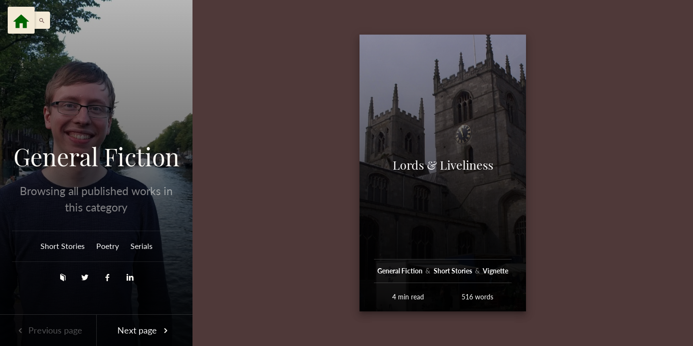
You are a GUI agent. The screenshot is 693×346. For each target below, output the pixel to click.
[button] (39, 20)
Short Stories (62, 245)
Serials (141, 245)
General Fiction (96, 157)
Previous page (48, 330)
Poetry (107, 245)
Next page (144, 330)
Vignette (495, 271)
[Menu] (21, 20)
